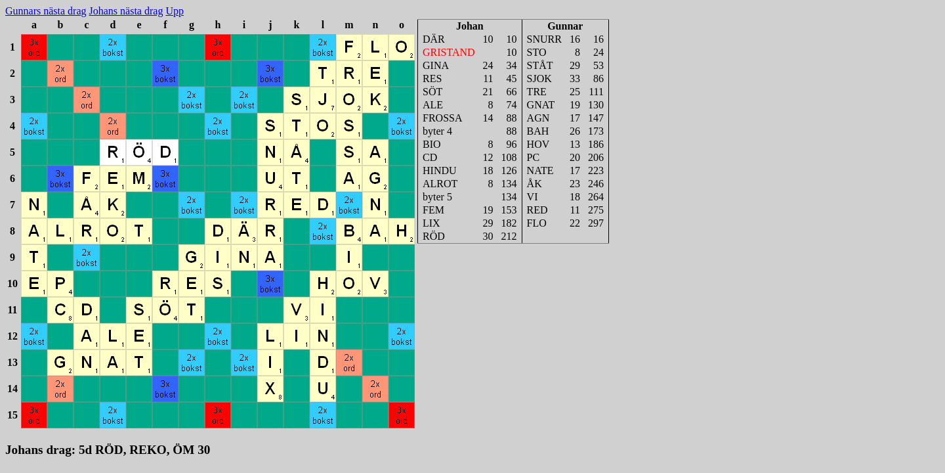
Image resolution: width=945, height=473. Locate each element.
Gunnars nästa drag (46, 10)
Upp (174, 10)
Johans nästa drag (126, 10)
